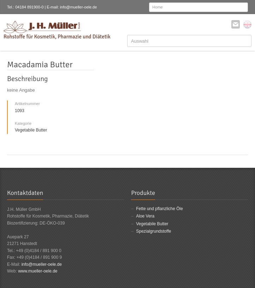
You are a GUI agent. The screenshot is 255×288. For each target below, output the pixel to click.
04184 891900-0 (29, 7)
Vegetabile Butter (152, 223)
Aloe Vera (145, 216)
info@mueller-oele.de (42, 264)
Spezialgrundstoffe (153, 231)
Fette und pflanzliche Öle (159, 208)
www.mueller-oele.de (37, 271)
